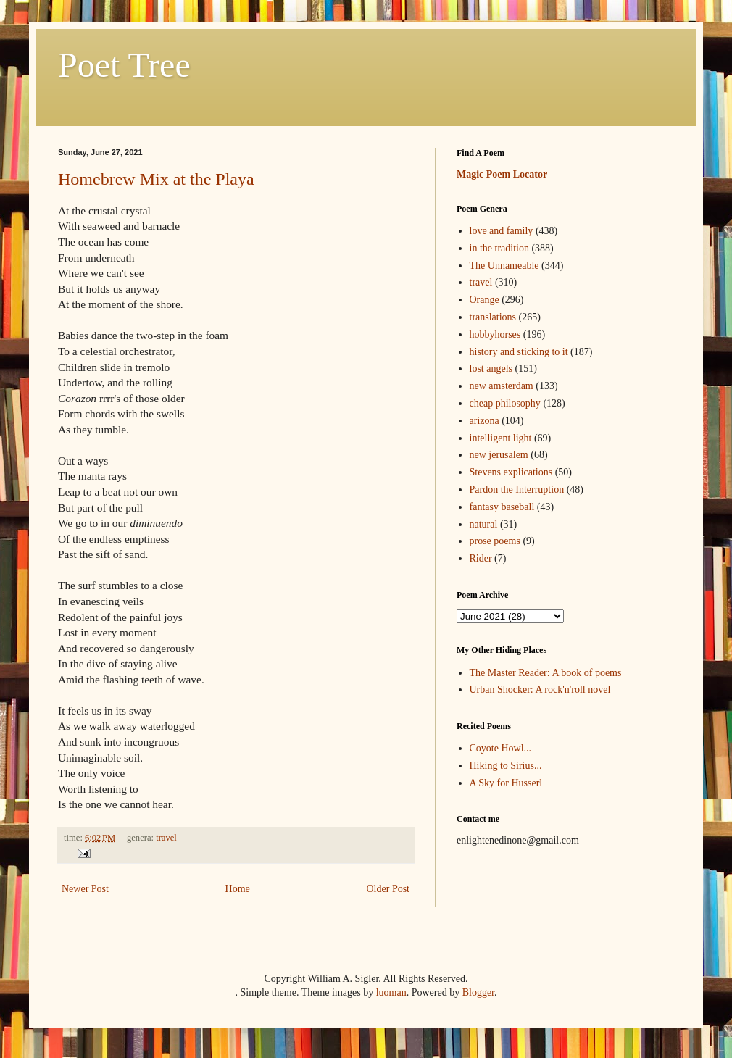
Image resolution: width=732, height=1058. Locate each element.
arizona (484, 420)
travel (166, 838)
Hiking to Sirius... (506, 765)
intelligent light (501, 438)
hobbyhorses (495, 334)
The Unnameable (504, 265)
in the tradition (499, 248)
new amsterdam (501, 385)
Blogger (478, 992)
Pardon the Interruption (517, 489)
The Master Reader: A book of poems (546, 672)
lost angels (491, 368)
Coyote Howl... (501, 748)
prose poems (495, 541)
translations (493, 317)
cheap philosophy (505, 403)
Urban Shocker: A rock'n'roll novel (540, 689)
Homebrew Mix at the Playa (156, 179)
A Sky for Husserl (506, 783)
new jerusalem (499, 454)
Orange (484, 299)
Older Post (388, 888)
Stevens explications (511, 472)
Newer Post (85, 888)
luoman (391, 992)
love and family (501, 230)
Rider (481, 558)
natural (484, 524)
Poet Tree (124, 65)
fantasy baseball (502, 506)
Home (237, 888)
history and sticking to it (519, 351)
